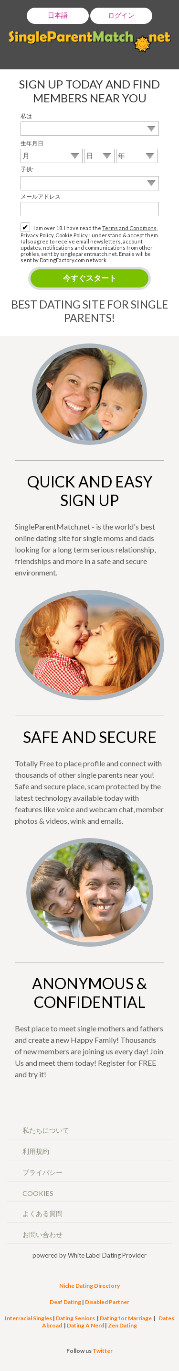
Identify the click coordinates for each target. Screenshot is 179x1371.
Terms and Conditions (129, 228)
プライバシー (42, 1172)
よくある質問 (42, 1213)
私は (26, 116)
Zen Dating (122, 1325)
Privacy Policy (37, 235)
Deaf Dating (65, 1301)
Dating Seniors (75, 1318)
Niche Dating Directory (89, 1285)
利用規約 (35, 1151)
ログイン (121, 15)
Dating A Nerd (85, 1325)
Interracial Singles (28, 1318)
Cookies (37, 1193)
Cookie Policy (71, 235)
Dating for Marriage (126, 1318)
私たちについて (45, 1130)
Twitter (103, 1350)
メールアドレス (41, 196)
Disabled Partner (107, 1301)
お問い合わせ (42, 1234)
